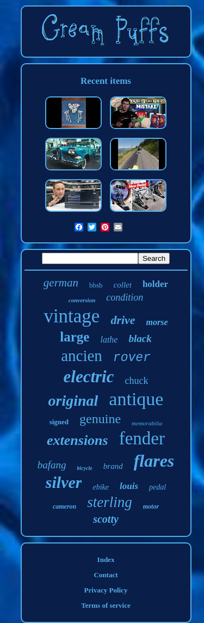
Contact (106, 575)
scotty (106, 519)
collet (123, 284)
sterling (109, 502)
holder (155, 284)
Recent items (106, 81)
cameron (64, 506)
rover (132, 358)
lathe (109, 339)
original (73, 400)
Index (106, 559)
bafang (52, 465)
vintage (72, 316)
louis (129, 486)
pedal (157, 487)
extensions (77, 440)
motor (151, 506)
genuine (100, 419)
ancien (81, 355)
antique (136, 399)
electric (89, 376)
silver (64, 482)
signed (59, 422)
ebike (100, 487)
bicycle (84, 468)
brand (113, 466)
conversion (82, 300)
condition (124, 297)
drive (122, 320)
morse (157, 322)
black (139, 338)
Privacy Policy (106, 590)
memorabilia (147, 423)
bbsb (96, 285)
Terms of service (106, 605)
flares (154, 461)
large (74, 336)
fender (142, 438)
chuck (136, 380)
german (61, 282)
